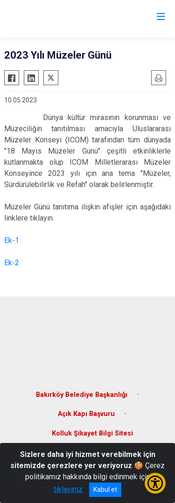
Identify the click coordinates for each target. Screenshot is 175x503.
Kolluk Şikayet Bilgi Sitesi (92, 433)
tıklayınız (68, 489)
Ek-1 (11, 240)
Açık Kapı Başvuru (86, 414)
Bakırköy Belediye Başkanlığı (81, 395)
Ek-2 (11, 262)
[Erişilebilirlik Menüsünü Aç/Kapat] (155, 483)
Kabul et (105, 489)
